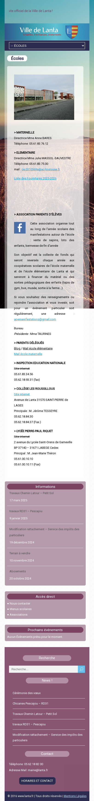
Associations (18, 614)
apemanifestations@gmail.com (35, 319)
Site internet (22, 368)
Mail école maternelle (28, 354)
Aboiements (17, 574)
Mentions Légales (75, 796)
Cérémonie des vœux (27, 693)
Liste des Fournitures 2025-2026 (35, 178)
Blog (17, 348)
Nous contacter (20, 603)
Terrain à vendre (19, 556)
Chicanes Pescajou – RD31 (30, 703)
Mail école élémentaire (38, 348)
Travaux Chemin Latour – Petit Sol (31, 496)
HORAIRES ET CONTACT (37, 780)
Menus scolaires (21, 609)
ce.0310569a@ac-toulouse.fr (41, 169)
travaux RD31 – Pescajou (25, 514)
